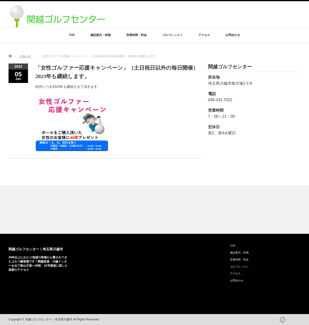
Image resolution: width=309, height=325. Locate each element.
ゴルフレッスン (172, 35)
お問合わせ (233, 35)
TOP (72, 35)
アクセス (204, 35)
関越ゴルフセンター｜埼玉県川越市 (36, 249)
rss (282, 320)
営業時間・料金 (136, 35)
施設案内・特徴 (100, 35)
